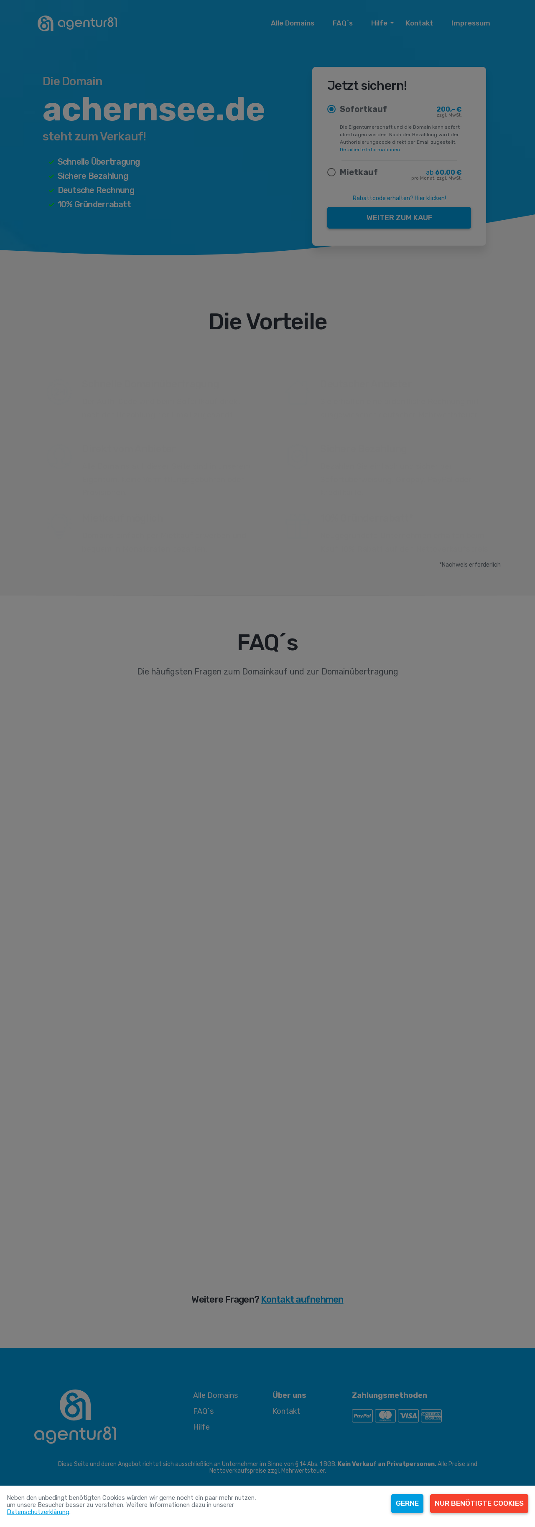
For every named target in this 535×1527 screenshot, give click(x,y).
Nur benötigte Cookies (479, 1503)
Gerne (407, 1503)
